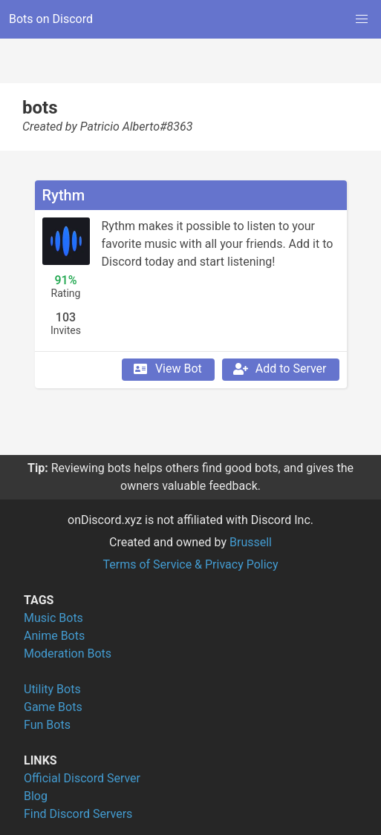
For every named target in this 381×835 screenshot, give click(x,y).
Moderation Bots (67, 653)
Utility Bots (52, 689)
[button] (361, 19)
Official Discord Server (82, 778)
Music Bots (53, 618)
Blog (36, 796)
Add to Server (279, 369)
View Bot (166, 369)
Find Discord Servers (78, 814)
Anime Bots (54, 636)
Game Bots (53, 707)
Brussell (250, 542)
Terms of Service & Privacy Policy (190, 564)
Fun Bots (47, 725)
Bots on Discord (51, 19)
